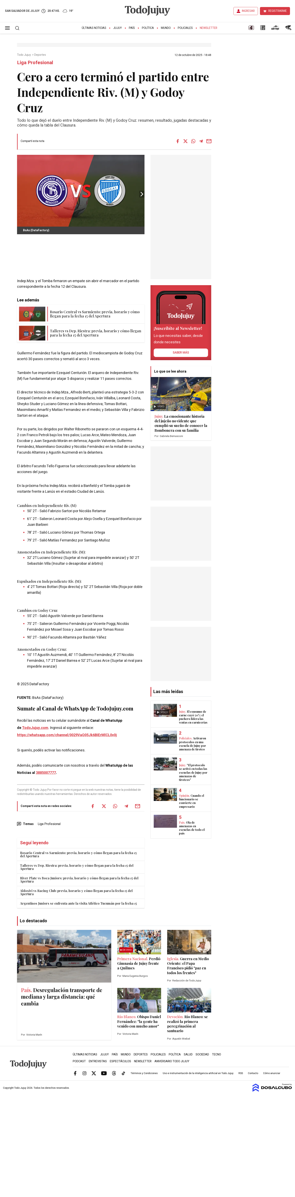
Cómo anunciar (271, 1073)
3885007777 (46, 772)
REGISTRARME (277, 11)
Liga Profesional (49, 824)
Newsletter (208, 28)
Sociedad (202, 1054)
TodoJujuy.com (35, 728)
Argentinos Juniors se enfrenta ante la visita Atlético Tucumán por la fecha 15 (78, 903)
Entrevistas (98, 1061)
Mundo (166, 28)
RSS (240, 1073)
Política (148, 28)
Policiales (185, 28)
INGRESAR (248, 11)
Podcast (79, 1061)
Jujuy (117, 28)
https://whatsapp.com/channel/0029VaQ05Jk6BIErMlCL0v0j (67, 735)
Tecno (216, 1054)
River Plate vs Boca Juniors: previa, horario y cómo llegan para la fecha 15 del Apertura (79, 879)
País (132, 28)
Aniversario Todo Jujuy (172, 1061)
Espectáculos (120, 1061)
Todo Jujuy (24, 55)
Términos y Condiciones (144, 1073)
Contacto (253, 1073)
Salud (188, 1054)
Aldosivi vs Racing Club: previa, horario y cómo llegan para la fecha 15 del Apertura (76, 892)
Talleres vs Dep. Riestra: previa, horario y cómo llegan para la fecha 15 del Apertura (76, 867)
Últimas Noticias (94, 28)
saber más (181, 352)
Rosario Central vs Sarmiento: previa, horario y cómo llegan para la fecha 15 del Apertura (78, 854)
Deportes (40, 55)
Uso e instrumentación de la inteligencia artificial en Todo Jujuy (198, 1073)
